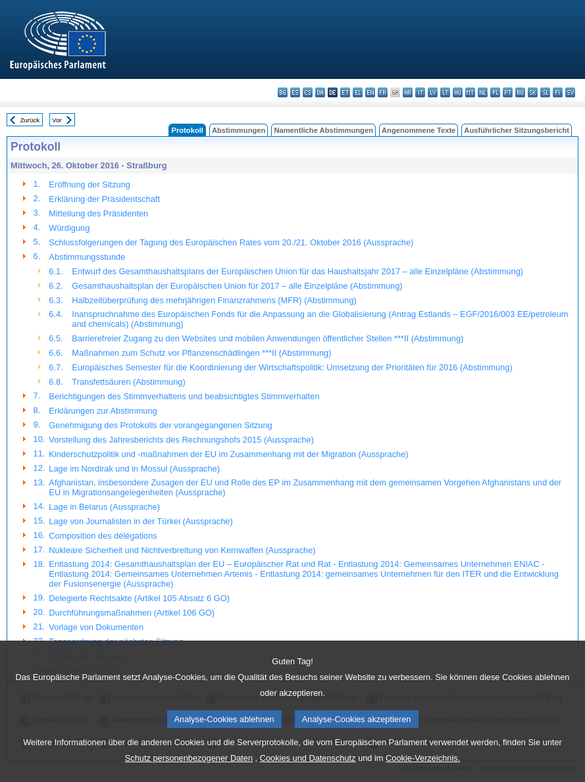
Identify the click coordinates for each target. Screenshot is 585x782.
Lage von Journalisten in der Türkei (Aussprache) (140, 521)
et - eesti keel (345, 92)
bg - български (283, 92)
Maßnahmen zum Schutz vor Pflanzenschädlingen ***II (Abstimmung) (201, 353)
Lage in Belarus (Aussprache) (104, 507)
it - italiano (420, 92)
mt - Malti (470, 92)
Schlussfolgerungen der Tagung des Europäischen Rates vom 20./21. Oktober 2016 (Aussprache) (231, 242)
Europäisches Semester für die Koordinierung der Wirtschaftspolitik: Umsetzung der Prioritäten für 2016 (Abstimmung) (292, 367)
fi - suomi (558, 92)
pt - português (508, 92)
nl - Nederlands (483, 92)
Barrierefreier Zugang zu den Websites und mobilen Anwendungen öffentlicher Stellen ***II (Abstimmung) (267, 338)
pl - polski (495, 92)
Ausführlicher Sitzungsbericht (516, 130)
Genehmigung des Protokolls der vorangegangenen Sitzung (160, 425)
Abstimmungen (238, 130)
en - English (370, 92)
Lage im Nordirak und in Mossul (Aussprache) (134, 469)
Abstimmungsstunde (87, 257)
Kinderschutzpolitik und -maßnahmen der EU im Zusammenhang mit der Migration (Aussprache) (228, 454)
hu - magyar (458, 92)
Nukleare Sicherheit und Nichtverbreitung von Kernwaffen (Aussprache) (182, 550)
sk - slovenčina (533, 92)
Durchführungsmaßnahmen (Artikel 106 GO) (132, 613)
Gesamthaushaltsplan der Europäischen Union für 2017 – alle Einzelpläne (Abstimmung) (237, 286)
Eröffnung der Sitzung (89, 184)
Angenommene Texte (418, 130)
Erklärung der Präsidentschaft (104, 199)
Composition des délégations (103, 536)
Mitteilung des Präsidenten (98, 213)
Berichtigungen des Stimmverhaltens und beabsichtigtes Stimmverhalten (184, 396)
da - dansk (320, 92)
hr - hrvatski (408, 92)
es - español (295, 92)
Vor (56, 120)
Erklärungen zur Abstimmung (103, 411)
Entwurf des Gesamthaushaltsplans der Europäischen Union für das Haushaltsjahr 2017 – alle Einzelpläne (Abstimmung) (297, 271)
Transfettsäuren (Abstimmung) (128, 382)
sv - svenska (570, 92)
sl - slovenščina (545, 92)
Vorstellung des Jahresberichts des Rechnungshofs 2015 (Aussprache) (181, 440)
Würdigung (69, 228)
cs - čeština (308, 92)
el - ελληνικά (358, 92)
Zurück (29, 120)
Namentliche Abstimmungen (323, 130)
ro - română (520, 92)
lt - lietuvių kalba (445, 92)
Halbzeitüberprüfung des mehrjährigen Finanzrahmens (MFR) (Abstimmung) (214, 300)
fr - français (383, 92)
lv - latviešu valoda (433, 92)
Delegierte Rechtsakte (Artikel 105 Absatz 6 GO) (139, 598)
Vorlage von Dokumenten (96, 627)
